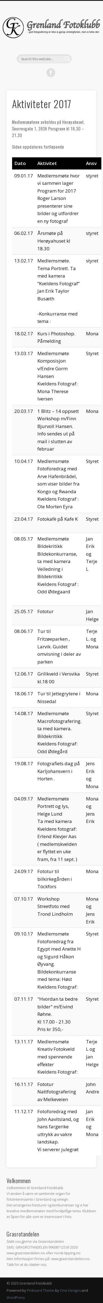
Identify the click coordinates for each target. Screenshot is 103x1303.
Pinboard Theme (40, 1290)
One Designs (70, 1290)
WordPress (16, 1297)
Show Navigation (83, 49)
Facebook (50, 72)
